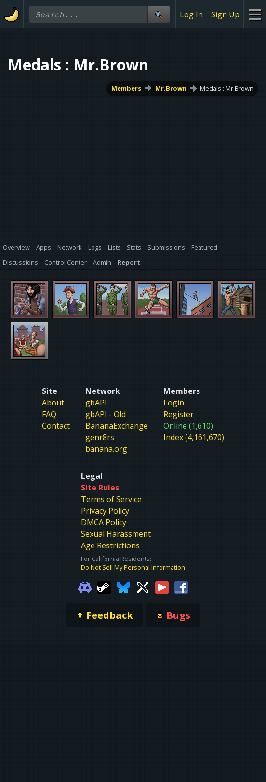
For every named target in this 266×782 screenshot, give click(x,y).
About (53, 402)
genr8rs (99, 437)
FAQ (49, 414)
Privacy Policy (105, 510)
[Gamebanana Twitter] (142, 587)
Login (173, 402)
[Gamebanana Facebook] (181, 587)
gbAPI (96, 402)
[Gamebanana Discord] (85, 587)
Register (178, 414)
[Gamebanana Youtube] (162, 587)
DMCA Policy (103, 522)
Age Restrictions (110, 545)
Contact (56, 425)
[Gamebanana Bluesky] (123, 587)
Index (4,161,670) (193, 437)
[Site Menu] (254, 14)
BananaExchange (116, 425)
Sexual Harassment (116, 534)
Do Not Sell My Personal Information (133, 567)
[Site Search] (158, 14)
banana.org (106, 449)
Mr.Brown (170, 88)
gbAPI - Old (105, 414)
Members (126, 88)
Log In (191, 14)
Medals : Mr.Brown (226, 88)
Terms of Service (111, 499)
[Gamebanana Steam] (104, 587)
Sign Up (225, 14)
